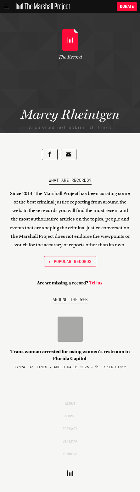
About (70, 403)
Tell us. (96, 283)
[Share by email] (68, 154)
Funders (70, 453)
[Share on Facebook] (50, 154)
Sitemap (70, 440)
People (70, 415)
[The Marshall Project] (41, 6)
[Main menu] (6, 6)
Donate (127, 6)
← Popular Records (70, 261)
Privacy (70, 428)
